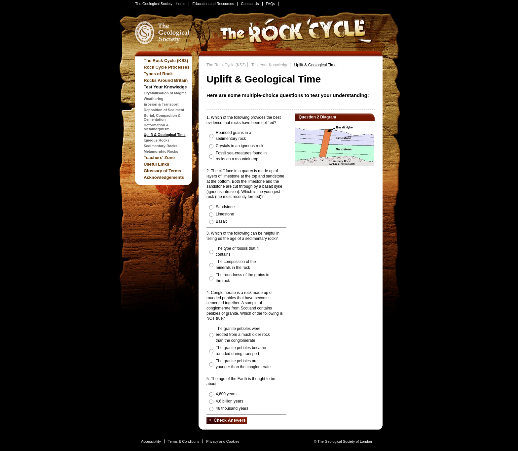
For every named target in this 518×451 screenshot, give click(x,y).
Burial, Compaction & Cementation (162, 117)
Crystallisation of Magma (165, 93)
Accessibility (151, 441)
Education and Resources (213, 4)
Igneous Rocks (156, 140)
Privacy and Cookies (222, 441)
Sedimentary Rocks (160, 146)
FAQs (270, 4)
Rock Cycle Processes (167, 67)
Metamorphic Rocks (161, 151)
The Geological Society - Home (160, 4)
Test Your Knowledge (165, 86)
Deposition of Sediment (164, 110)
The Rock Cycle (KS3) (166, 60)
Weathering (154, 99)
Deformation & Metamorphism (156, 127)
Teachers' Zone (159, 157)
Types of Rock (158, 73)
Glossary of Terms (162, 170)
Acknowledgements (164, 177)
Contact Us (250, 4)
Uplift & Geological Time (165, 135)
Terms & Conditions (183, 441)
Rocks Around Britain (166, 80)
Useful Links (156, 164)
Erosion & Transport (161, 104)
